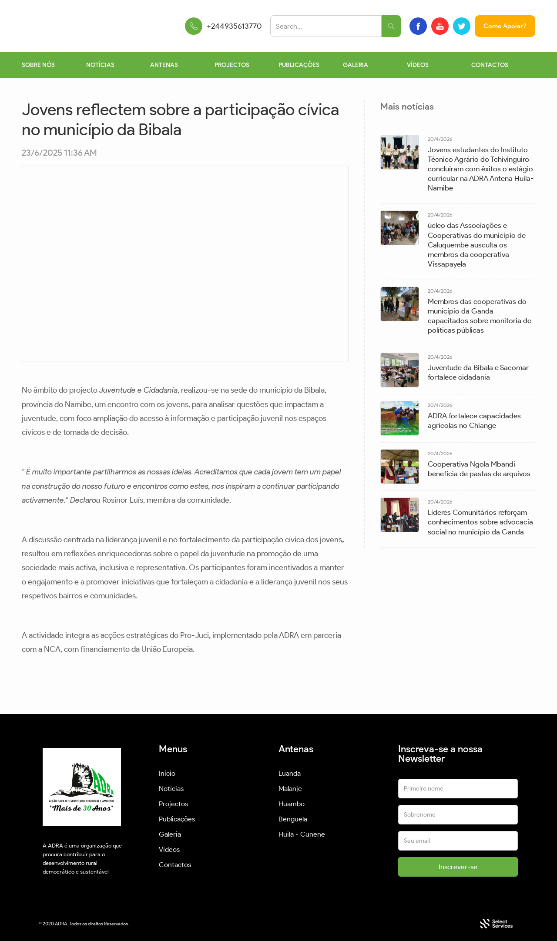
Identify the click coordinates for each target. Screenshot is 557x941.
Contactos (175, 865)
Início (167, 773)
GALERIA (355, 65)
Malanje (290, 788)
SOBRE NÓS (38, 65)
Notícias (171, 788)
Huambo (291, 804)
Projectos (173, 804)
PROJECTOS (232, 65)
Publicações (177, 819)
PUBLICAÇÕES (298, 65)
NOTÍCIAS (100, 65)
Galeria (170, 834)
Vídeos (169, 849)
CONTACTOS (489, 65)
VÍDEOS (418, 65)
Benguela (292, 819)
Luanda (289, 773)
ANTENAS (164, 65)
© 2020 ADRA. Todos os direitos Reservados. (84, 924)
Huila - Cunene (301, 834)
